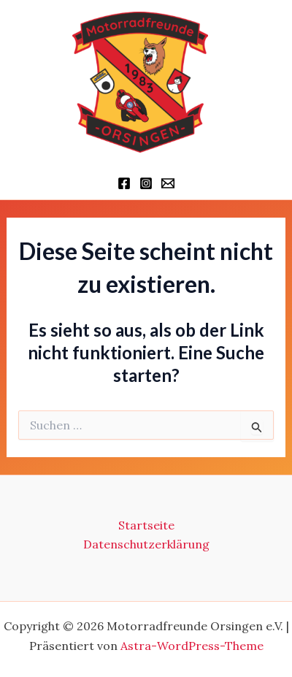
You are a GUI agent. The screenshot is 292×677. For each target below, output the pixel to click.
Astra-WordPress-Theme (192, 645)
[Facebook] (124, 183)
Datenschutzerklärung (146, 544)
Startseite (146, 525)
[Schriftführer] (167, 183)
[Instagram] (146, 183)
